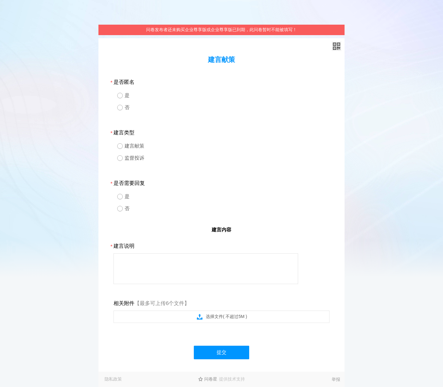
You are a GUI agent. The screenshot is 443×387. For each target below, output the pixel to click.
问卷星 (210, 379)
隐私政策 (113, 379)
